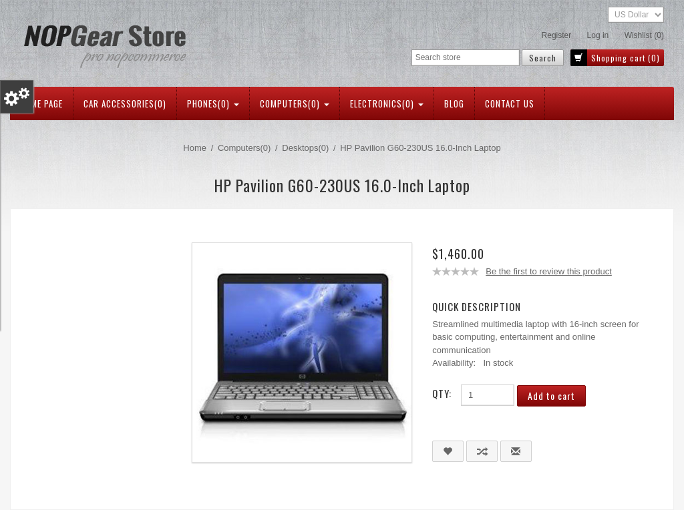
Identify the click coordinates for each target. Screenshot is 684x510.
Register (557, 35)
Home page (41, 103)
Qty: (442, 393)
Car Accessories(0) (124, 103)
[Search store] (465, 57)
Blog (454, 103)
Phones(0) (213, 103)
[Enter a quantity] (487, 395)
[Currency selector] (636, 15)
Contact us (509, 103)
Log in (598, 35)
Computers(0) (294, 103)
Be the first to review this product (549, 271)
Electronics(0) (386, 103)
